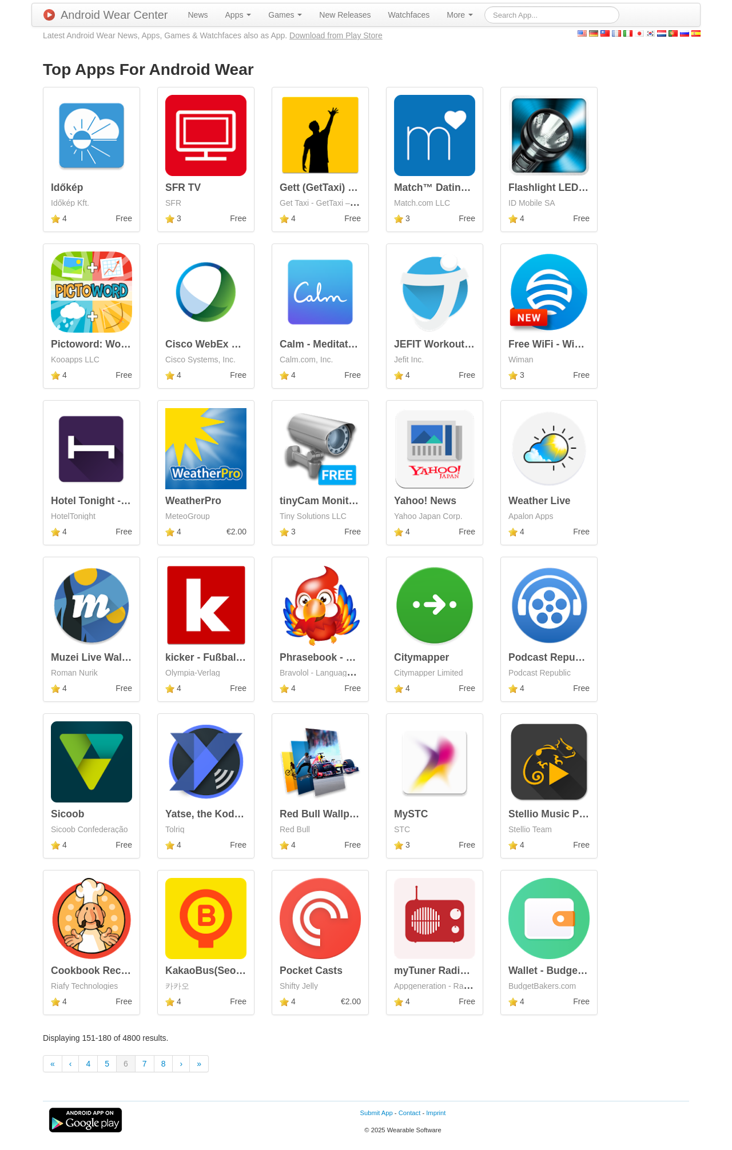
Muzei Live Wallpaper (101, 657)
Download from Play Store (336, 35)
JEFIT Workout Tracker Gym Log (471, 344)
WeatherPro (193, 500)
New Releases (345, 14)
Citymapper (421, 657)
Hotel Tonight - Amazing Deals (122, 500)
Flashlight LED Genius (561, 187)
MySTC (411, 814)
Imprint (435, 1112)
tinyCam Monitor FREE (334, 500)
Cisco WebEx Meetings (219, 344)
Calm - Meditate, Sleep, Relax (349, 344)
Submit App (376, 1112)
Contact (410, 1112)
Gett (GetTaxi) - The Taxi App (348, 187)
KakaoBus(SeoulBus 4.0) (224, 970)
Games (285, 14)
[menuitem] (198, 14)
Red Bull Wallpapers (328, 814)
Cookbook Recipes (96, 970)
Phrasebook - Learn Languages (354, 657)
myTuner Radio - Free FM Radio (469, 970)
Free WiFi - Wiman (551, 344)
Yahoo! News (425, 500)
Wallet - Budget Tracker (563, 970)
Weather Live (539, 500)
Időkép (67, 187)
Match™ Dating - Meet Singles (465, 187)
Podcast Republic (550, 657)
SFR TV (183, 187)
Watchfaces (409, 14)
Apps (238, 14)
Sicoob (67, 814)
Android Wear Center (105, 15)
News (198, 14)
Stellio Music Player (555, 814)
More (460, 14)
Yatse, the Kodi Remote (221, 814)
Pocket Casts (311, 970)
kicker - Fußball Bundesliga (230, 657)
